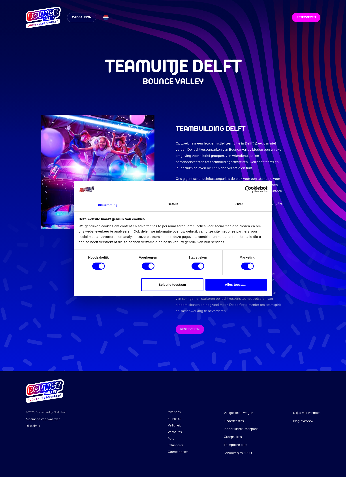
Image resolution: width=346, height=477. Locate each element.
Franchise (174, 419)
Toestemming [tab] (107, 205)
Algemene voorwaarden (43, 419)
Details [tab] (173, 204)
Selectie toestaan (172, 284)
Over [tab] (239, 204)
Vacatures (175, 432)
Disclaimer (33, 426)
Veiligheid (175, 425)
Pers (171, 439)
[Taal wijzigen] (107, 17)
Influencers (175, 445)
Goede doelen (178, 452)
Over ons (174, 412)
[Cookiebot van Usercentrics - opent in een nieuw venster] (248, 189)
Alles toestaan (236, 284)
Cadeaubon (81, 17)
